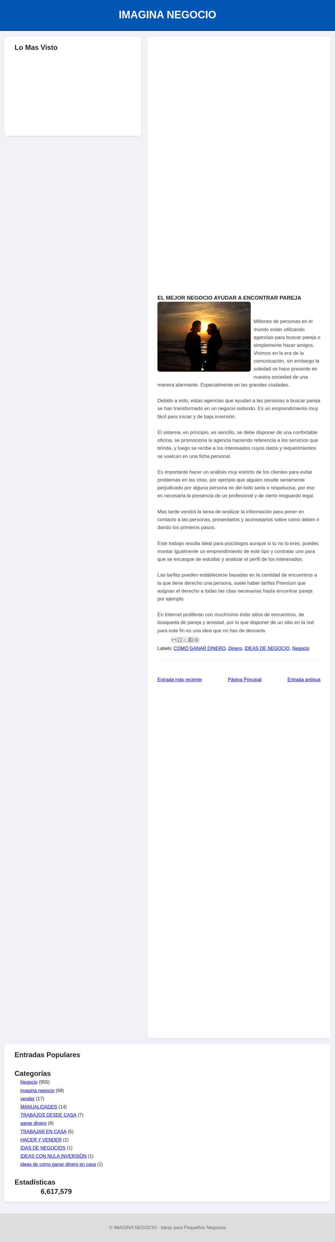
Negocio (300, 648)
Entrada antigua (303, 679)
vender (27, 1098)
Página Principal (245, 679)
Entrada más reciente (179, 679)
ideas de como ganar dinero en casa (58, 1164)
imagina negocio (37, 1090)
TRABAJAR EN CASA (43, 1131)
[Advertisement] (238, 83)
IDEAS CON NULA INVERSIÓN (53, 1156)
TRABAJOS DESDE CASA (48, 1115)
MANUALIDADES (38, 1106)
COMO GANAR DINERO (200, 648)
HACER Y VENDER (41, 1139)
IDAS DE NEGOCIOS (43, 1148)
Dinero (235, 648)
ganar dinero (33, 1123)
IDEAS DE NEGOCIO (267, 648)
